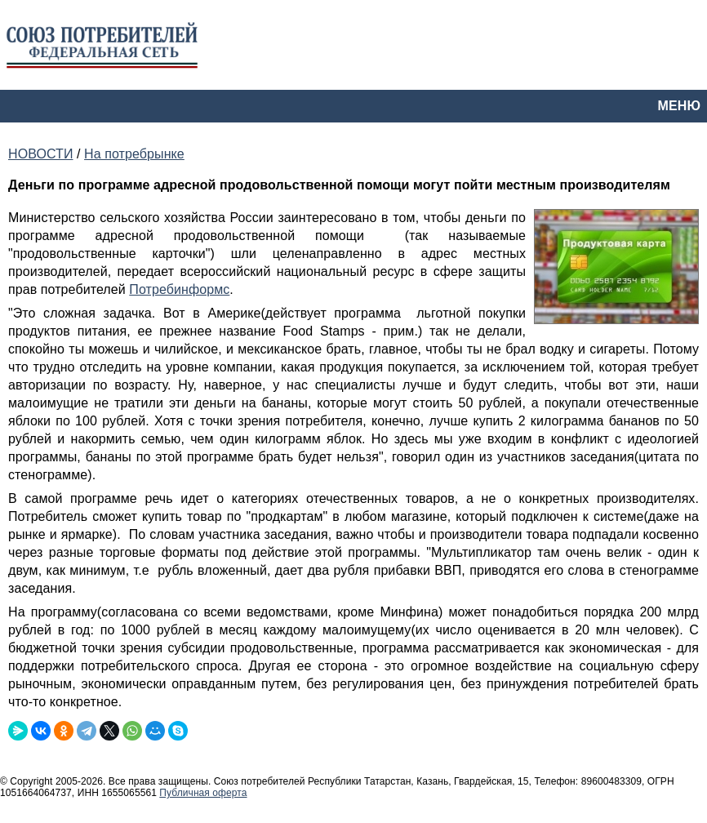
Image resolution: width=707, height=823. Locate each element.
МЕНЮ (679, 106)
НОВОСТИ (40, 154)
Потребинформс (179, 289)
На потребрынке (134, 154)
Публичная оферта (203, 793)
